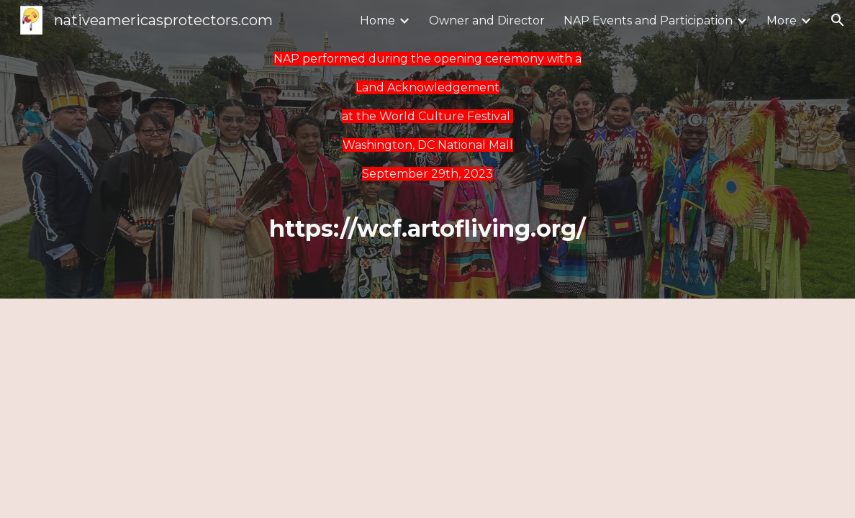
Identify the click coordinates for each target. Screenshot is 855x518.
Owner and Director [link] (487, 20)
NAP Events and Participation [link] (648, 20)
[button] (837, 20)
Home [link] (377, 20)
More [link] (781, 20)
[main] (428, 116)
